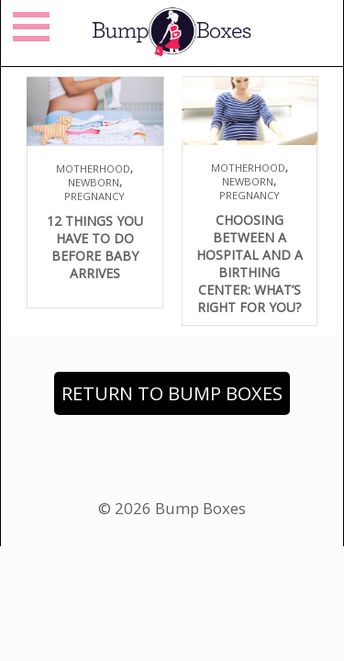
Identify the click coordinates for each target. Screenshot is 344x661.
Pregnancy (94, 196)
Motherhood (93, 168)
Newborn (93, 182)
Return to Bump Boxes (172, 393)
